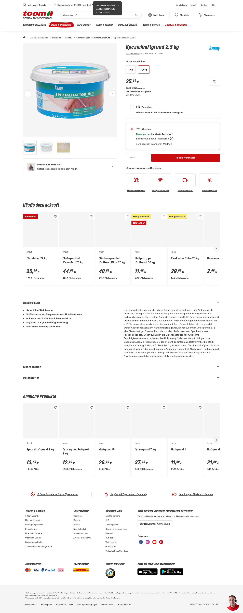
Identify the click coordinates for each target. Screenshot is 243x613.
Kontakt (193, 5)
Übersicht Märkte (33, 537)
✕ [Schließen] (118, 5)
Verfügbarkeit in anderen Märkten (154, 143)
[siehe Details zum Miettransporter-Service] (185, 182)
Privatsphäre (46, 604)
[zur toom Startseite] (38, 15)
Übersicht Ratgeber (34, 533)
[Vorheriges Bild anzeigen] (28, 93)
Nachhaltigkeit (79, 529)
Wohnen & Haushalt (127, 24)
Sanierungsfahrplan (34, 542)
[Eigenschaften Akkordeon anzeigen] (121, 366)
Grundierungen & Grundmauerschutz (93, 37)
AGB (71, 604)
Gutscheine (110, 546)
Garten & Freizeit (104, 24)
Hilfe (213, 5)
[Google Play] (171, 574)
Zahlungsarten (111, 524)
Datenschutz (31, 604)
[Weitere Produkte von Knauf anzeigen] (213, 49)
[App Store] (147, 574)
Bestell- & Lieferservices (116, 529)
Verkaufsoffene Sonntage (116, 550)
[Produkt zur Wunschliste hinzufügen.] (214, 81)
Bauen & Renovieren (61, 24)
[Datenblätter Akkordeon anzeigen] (121, 377)
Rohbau (68, 37)
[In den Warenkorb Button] (185, 158)
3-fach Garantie (32, 515)
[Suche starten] (136, 15)
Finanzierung (31, 529)
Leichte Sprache (112, 515)
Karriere (203, 5)
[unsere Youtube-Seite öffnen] (154, 543)
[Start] (24, 37)
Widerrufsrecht (107, 604)
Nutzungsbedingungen (87, 604)
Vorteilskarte (181, 5)
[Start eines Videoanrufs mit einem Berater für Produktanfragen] (70, 166)
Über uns (77, 515)
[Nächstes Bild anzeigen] (112, 93)
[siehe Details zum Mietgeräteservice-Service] (160, 182)
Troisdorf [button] (44, 5)
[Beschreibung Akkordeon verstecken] (121, 302)
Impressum (61, 604)
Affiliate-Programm (82, 537)
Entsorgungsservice (34, 524)
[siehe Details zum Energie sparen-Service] (209, 182)
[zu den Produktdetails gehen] (132, 53)
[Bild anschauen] (70, 90)
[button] (156, 15)
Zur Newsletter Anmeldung (155, 523)
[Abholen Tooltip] (172, 139)
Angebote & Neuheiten (176, 24)
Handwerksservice (33, 520)
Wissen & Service (151, 24)
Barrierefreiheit (124, 604)
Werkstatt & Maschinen (34, 24)
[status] (182, 15)
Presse (76, 524)
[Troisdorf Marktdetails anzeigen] (163, 134)
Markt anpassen (103, 9)
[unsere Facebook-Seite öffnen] (141, 543)
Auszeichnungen (81, 533)
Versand (109, 533)
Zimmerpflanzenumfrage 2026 (38, 546)
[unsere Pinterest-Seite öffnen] (161, 543)
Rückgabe (109, 537)
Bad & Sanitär (83, 24)
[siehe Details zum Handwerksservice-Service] (136, 182)
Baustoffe (56, 37)
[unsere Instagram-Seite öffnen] (148, 543)
